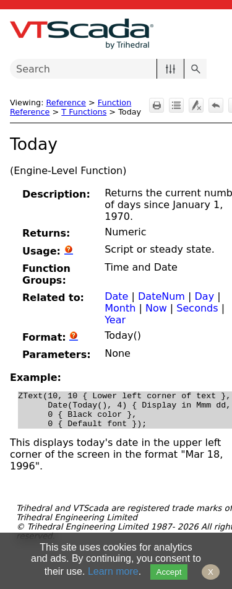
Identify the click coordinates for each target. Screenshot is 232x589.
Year (115, 320)
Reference (66, 102)
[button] (170, 69)
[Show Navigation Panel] (215, 34)
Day (205, 296)
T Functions (83, 111)
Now (156, 308)
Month (120, 308)
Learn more (113, 571)
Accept (169, 572)
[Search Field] (108, 69)
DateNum (161, 296)
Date (116, 296)
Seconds (197, 308)
